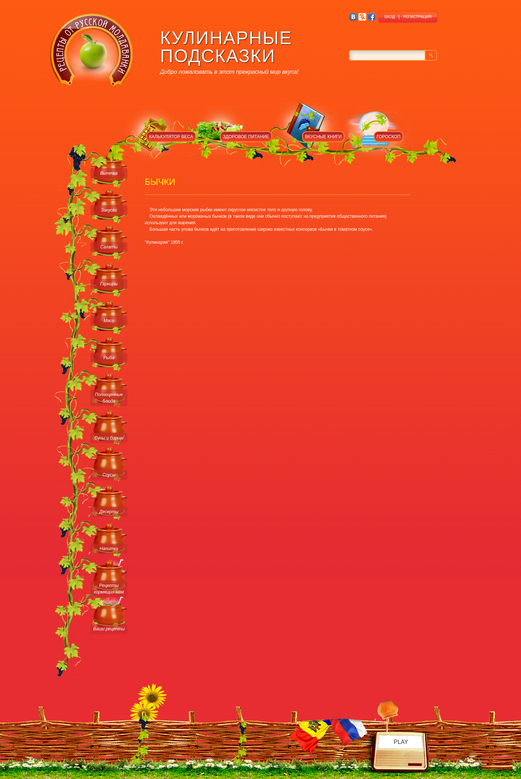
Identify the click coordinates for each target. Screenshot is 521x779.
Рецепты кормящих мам (109, 589)
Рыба (108, 357)
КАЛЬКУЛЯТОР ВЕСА (171, 136)
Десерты (108, 511)
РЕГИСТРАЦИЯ (417, 16)
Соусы (108, 474)
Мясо (108, 320)
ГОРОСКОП (389, 136)
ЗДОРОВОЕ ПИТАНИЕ (246, 136)
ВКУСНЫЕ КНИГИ (323, 136)
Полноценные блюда (109, 398)
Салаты (109, 247)
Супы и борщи (108, 437)
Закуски (109, 210)
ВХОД (389, 16)
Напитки (109, 548)
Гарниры (109, 283)
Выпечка (109, 173)
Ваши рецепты (108, 628)
